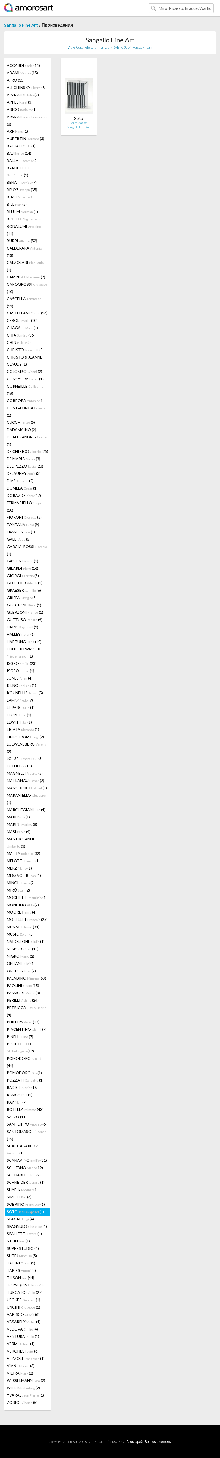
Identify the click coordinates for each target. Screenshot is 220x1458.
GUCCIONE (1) (24, 605)
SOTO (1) (25, 1211)
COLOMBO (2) (24, 371)
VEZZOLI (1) (26, 1358)
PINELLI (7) (20, 1036)
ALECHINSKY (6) (26, 87)
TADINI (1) (21, 1263)
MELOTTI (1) (23, 860)
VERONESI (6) (23, 1351)
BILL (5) (17, 204)
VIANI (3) (20, 1365)
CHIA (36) (21, 335)
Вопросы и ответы (158, 1442)
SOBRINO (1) (26, 1204)
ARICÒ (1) (22, 109)
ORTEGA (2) (21, 970)
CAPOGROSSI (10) (27, 288)
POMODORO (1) (24, 1072)
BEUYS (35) (22, 189)
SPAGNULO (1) (27, 1226)
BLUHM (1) (22, 211)
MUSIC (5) (20, 934)
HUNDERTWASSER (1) (23, 652)
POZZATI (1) (25, 1080)
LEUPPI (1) (19, 714)
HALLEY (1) (21, 634)
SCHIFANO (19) (25, 1167)
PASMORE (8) (23, 992)
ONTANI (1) (21, 963)
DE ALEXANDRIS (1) (27, 441)
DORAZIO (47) (24, 495)
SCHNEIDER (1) (26, 1182)
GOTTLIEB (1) (24, 583)
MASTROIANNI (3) (20, 842)
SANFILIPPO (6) (27, 1124)
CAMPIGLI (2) (26, 277)
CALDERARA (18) (24, 252)
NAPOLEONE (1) (26, 941)
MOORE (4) (21, 912)
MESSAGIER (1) (24, 875)
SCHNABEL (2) (24, 1175)
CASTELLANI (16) (27, 313)
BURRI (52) (22, 240)
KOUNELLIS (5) (25, 692)
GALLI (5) (18, 539)
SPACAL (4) (20, 1219)
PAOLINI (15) (23, 985)
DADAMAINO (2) (21, 429)
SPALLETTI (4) (24, 1233)
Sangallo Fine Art (21, 24)
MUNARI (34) (23, 926)
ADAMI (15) (22, 72)
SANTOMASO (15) (26, 1135)
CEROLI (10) (22, 320)
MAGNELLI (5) (25, 773)
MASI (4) (18, 831)
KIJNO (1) (21, 685)
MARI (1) (18, 817)
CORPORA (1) (25, 400)
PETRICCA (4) (26, 1011)
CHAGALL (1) (22, 327)
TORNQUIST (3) (25, 1285)
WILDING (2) (23, 1387)
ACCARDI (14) (23, 65)
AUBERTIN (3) (25, 138)
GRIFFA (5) (22, 597)
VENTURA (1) (23, 1336)
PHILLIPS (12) (23, 1022)
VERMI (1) (20, 1343)
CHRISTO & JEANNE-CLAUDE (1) (25, 360)
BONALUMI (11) (24, 230)
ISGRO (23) (21, 663)
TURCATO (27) (24, 1292)
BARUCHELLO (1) (19, 171)
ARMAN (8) (27, 120)
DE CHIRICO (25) (27, 451)
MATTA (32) (23, 853)
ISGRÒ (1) (20, 670)
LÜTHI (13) (19, 766)
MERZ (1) (19, 868)
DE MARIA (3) (23, 458)
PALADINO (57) (26, 978)
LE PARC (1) (20, 707)
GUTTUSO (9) (24, 619)
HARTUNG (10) (24, 641)
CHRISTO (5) (25, 349)
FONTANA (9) (23, 524)
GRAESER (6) (24, 590)
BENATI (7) (22, 182)
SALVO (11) (17, 1116)
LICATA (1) (23, 729)
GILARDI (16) (22, 568)
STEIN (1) (18, 1241)
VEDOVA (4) (22, 1329)
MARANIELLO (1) (26, 799)
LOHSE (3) (25, 758)
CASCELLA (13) (24, 302)
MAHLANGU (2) (25, 780)
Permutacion (79, 123)
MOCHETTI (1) (27, 897)
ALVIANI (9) (23, 94)
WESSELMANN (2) (26, 1380)
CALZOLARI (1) (25, 266)
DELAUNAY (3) (23, 473)
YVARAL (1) (25, 1395)
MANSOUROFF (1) (27, 788)
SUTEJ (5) (22, 1255)
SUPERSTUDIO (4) (23, 1248)
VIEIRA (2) (20, 1373)
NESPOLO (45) (23, 948)
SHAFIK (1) (22, 1189)
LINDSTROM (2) (25, 736)
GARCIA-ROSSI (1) (27, 550)
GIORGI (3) (23, 575)
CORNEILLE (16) (25, 390)
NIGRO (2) (20, 956)
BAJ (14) (19, 153)
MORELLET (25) (27, 919)
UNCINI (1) (23, 1307)
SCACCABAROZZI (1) (23, 1149)
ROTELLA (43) (25, 1109)
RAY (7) (17, 1102)
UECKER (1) (23, 1299)
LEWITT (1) (19, 722)
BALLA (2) (22, 160)
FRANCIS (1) (21, 531)
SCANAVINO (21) (27, 1160)
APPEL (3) (19, 102)
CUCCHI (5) (21, 422)
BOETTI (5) (24, 219)
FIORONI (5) (24, 517)
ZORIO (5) (22, 1402)
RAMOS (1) (19, 1094)
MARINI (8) (22, 824)
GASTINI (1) (22, 561)
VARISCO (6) (23, 1314)
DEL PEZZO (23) (25, 466)
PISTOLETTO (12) (20, 1047)
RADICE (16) (22, 1087)
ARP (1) (17, 131)
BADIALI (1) (21, 146)
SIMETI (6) (19, 1197)
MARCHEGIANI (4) (26, 809)
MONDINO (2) (23, 904)
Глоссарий (135, 1442)
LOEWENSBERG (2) (26, 748)
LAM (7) (20, 700)
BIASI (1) (20, 197)
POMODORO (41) (25, 1062)
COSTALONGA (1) (26, 412)
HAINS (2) (22, 627)
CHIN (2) (19, 342)
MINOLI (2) (21, 882)
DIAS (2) (20, 480)
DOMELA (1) (22, 488)
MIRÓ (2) (18, 890)
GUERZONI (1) (25, 612)
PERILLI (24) (23, 1000)
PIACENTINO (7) (26, 1029)
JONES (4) (19, 678)
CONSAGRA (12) (26, 378)
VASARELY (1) (23, 1321)
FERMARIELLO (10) (24, 506)
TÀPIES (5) (21, 1270)
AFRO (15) (15, 80)
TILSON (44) (20, 1277)
